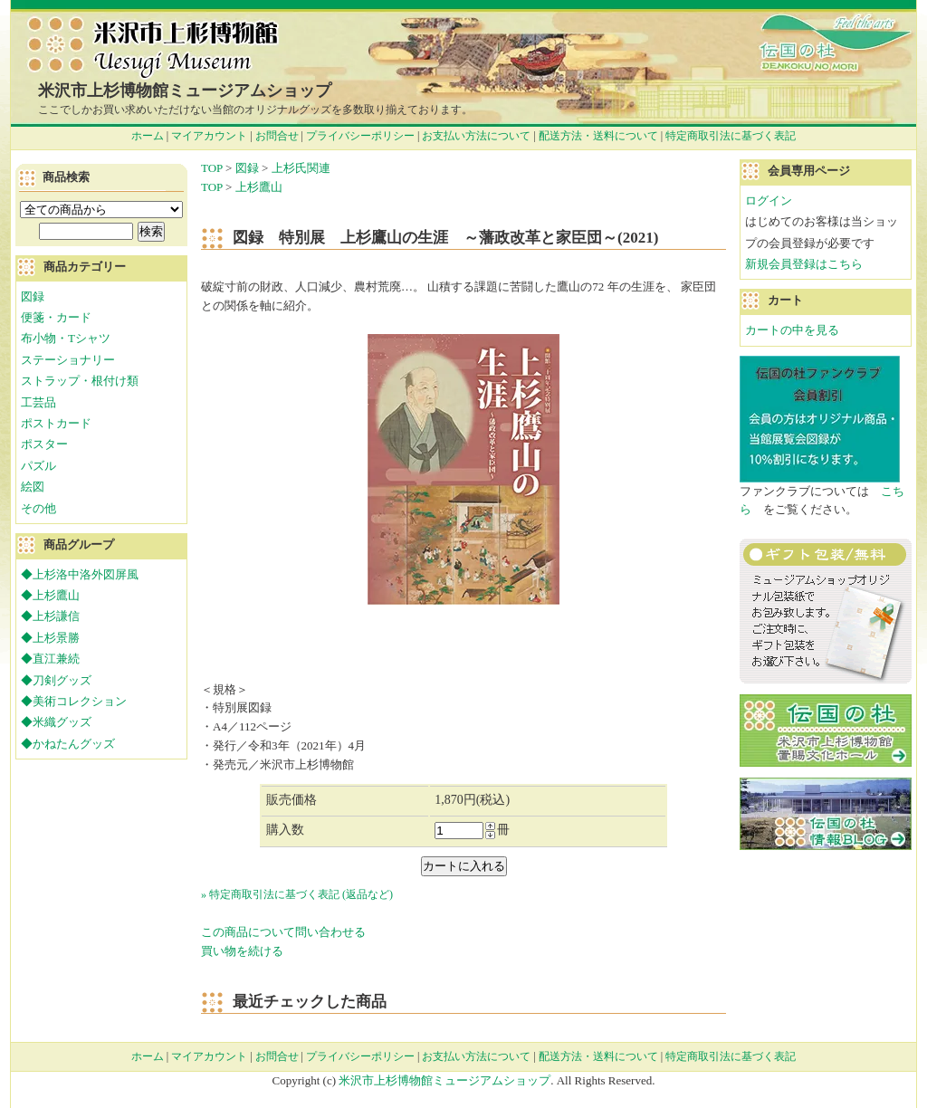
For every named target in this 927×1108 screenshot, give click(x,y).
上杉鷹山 (258, 187)
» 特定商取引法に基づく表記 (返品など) (297, 894)
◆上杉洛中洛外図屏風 (80, 574)
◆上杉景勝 (50, 638)
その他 (38, 508)
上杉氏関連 (301, 168)
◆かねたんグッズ (68, 743)
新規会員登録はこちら (804, 264)
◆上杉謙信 (50, 616)
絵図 (32, 486)
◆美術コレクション (74, 701)
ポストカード (56, 423)
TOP (212, 168)
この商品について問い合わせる (283, 932)
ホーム (147, 135)
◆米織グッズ (56, 722)
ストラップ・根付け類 (80, 380)
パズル (38, 466)
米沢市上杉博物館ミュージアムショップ (184, 90)
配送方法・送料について (598, 135)
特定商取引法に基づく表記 (730, 135)
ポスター (44, 444)
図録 (247, 168)
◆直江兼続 (50, 658)
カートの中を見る (792, 330)
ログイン (768, 200)
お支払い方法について (476, 135)
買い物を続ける (242, 951)
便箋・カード (56, 317)
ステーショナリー (68, 360)
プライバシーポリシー (360, 135)
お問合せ (277, 135)
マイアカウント (209, 135)
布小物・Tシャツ (65, 338)
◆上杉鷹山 (50, 595)
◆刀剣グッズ (56, 680)
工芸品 (38, 402)
